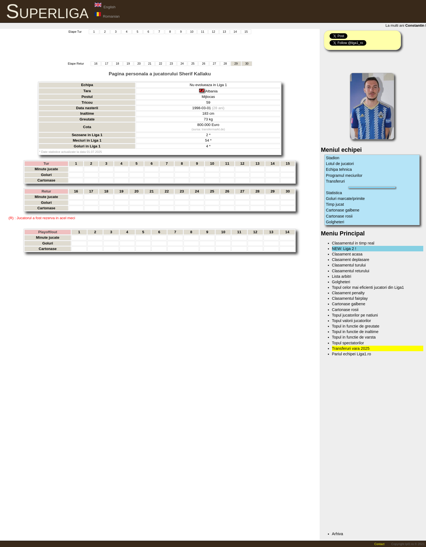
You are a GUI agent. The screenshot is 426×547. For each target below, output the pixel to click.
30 (246, 63)
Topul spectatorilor (348, 343)
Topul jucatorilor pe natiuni (355, 315)
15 (246, 31)
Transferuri (335, 181)
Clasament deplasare (350, 259)
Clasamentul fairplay (350, 298)
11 (202, 31)
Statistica (334, 193)
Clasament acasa (347, 254)
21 (149, 63)
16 (96, 63)
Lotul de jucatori (340, 163)
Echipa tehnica (339, 169)
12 (213, 31)
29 (236, 63)
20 (139, 63)
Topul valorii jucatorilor (351, 320)
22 (160, 63)
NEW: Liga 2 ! (344, 248)
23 (171, 63)
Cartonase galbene (343, 210)
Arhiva (337, 534)
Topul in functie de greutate (356, 326)
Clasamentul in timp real (353, 243)
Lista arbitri (341, 276)
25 (193, 63)
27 (214, 63)
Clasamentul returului (350, 271)
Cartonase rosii (339, 216)
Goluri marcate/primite (345, 198)
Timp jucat (335, 204)
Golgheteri (335, 222)
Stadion (333, 158)
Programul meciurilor (344, 175)
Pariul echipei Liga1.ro (351, 354)
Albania (211, 91)
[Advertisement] (160, 47)
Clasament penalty (348, 293)
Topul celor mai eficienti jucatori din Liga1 (368, 287)
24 (182, 63)
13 (224, 31)
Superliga (47, 11)
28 (225, 63)
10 (191, 31)
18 (117, 63)
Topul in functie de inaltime (355, 331)
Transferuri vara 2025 (351, 348)
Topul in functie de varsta (354, 337)
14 (235, 31)
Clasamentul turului (349, 265)
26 (203, 63)
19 (128, 63)
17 (106, 63)
